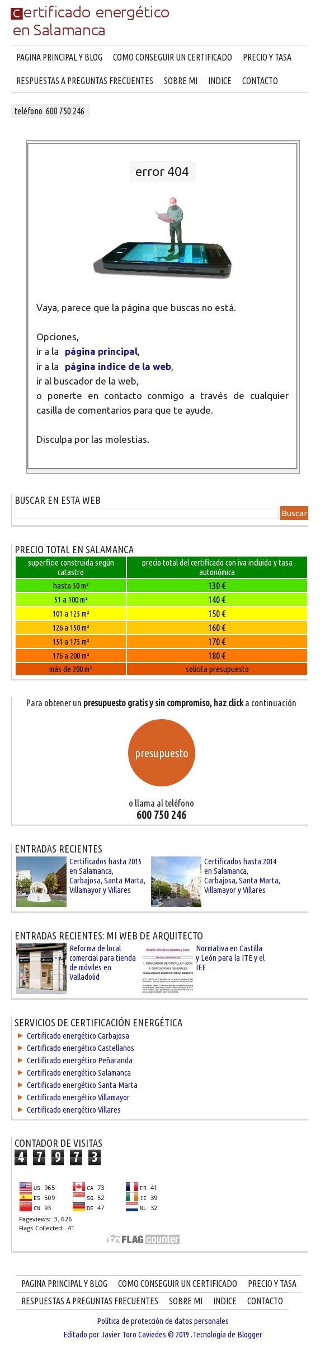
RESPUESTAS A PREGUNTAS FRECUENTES (84, 81)
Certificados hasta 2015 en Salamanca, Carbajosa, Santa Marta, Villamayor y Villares (107, 875)
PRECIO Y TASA (267, 57)
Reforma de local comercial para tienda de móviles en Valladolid (102, 962)
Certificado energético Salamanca (79, 1072)
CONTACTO (260, 81)
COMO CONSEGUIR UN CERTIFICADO (172, 57)
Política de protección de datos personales (163, 1321)
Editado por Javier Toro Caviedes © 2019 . (127, 1334)
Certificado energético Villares (74, 1109)
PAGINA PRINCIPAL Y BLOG (59, 57)
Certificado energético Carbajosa (78, 1035)
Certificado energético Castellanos (80, 1048)
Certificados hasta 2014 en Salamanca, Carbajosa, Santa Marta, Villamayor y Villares (242, 875)
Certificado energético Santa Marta (82, 1085)
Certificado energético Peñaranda (80, 1060)
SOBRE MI (180, 81)
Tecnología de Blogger (227, 1334)
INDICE (220, 81)
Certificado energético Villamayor (78, 1097)
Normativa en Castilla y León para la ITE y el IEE (230, 957)
